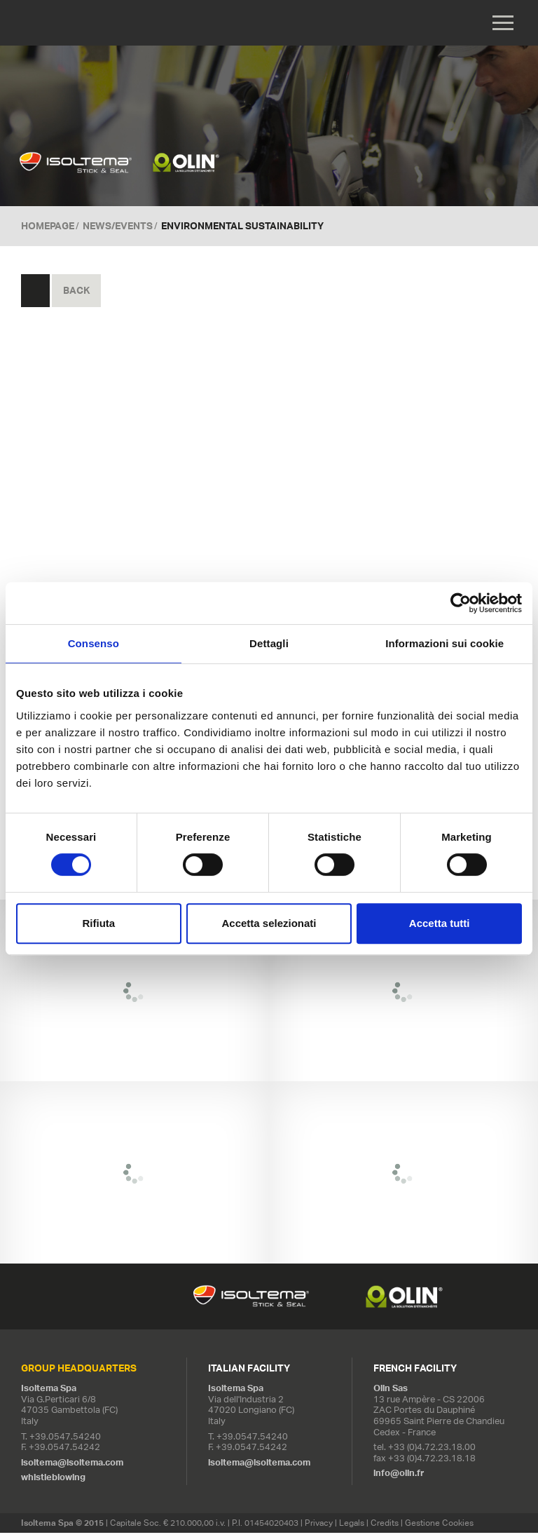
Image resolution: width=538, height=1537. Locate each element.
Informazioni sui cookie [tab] (444, 643)
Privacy (319, 1527)
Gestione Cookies (439, 1527)
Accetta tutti (439, 923)
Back (76, 294)
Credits (385, 1527)
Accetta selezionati (268, 923)
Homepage (47, 229)
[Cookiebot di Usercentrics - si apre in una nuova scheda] (460, 603)
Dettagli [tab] (269, 643)
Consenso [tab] (93, 643)
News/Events (118, 229)
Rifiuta (98, 923)
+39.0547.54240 (65, 1440)
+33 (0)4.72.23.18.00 (432, 1451)
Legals (351, 1527)
